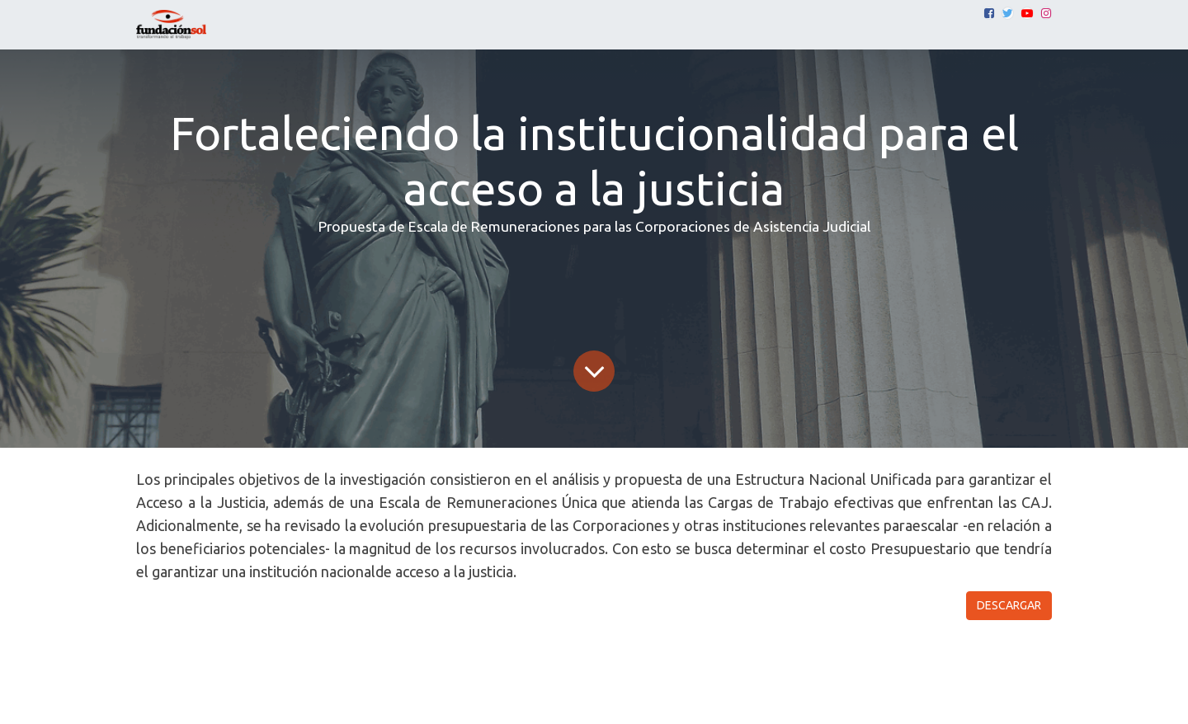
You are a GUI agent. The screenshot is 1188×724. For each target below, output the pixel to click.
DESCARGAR (1009, 605)
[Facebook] (989, 13)
